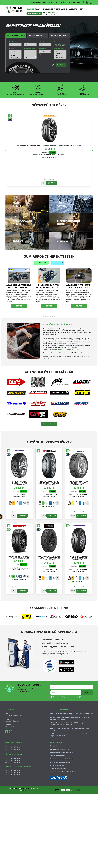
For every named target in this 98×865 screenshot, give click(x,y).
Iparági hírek (57, 262)
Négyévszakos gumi (47, 9)
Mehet (87, 692)
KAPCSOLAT (76, 2)
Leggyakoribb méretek (34, 14)
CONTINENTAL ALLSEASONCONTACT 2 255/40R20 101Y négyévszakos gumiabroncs (20, 148)
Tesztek (82, 9)
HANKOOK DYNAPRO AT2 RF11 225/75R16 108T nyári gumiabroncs (49, 147)
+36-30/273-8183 (10, 726)
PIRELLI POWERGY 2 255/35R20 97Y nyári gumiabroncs (19, 556)
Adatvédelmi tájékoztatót (77, 696)
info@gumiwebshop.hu (12, 720)
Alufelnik (64, 9)
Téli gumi (37, 9)
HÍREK (44, 2)
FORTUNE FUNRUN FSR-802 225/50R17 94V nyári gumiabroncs (78, 482)
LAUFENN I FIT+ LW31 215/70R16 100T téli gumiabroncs (19, 482)
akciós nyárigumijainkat (65, 348)
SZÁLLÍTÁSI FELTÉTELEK (60, 2)
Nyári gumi (30, 9)
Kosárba (22, 182)
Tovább (19, 305)
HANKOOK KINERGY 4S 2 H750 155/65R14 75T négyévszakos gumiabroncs (49, 557)
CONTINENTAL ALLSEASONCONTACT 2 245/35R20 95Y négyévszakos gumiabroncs (78, 148)
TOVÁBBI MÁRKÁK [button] (49, 423)
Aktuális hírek (41, 262)
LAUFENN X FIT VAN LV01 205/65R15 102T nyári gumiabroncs (79, 557)
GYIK (70, 2)
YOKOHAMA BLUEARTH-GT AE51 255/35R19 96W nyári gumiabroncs (49, 482)
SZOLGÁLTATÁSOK (36, 2)
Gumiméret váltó (73, 9)
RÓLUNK (50, 2)
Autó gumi (57, 9)
